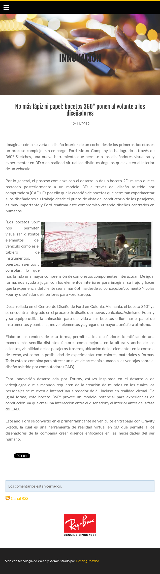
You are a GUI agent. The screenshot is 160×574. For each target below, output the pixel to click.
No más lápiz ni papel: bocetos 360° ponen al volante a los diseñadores (80, 110)
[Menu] (6, 7)
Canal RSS (19, 498)
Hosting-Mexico (87, 561)
